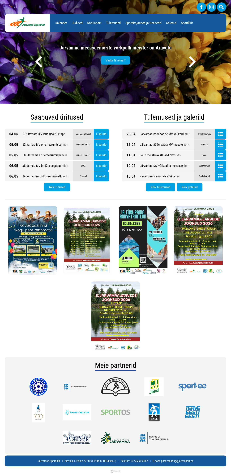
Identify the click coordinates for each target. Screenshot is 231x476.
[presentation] (38, 61)
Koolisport (94, 23)
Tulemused (113, 23)
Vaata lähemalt (115, 60)
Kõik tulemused (160, 187)
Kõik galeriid (190, 187)
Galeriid (171, 23)
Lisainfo (101, 134)
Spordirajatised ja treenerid (143, 23)
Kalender (61, 23)
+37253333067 (139, 461)
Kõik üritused (56, 187)
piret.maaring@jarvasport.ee (177, 461)
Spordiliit (187, 23)
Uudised (77, 23)
